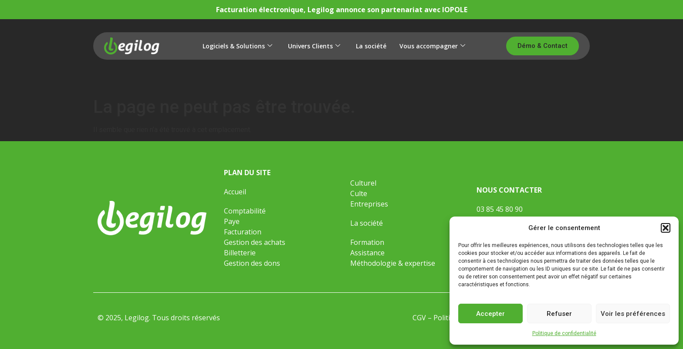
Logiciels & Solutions (237, 46)
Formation (368, 242)
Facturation (242, 232)
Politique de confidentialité (564, 333)
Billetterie (240, 253)
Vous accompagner (432, 46)
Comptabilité (245, 211)
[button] (665, 228)
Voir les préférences (633, 314)
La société (371, 46)
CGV (419, 317)
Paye (232, 221)
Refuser (559, 314)
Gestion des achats (254, 242)
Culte (358, 193)
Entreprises (369, 204)
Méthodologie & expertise (392, 263)
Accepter (490, 314)
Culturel (363, 183)
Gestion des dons (252, 263)
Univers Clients (314, 46)
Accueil (235, 192)
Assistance (367, 253)
